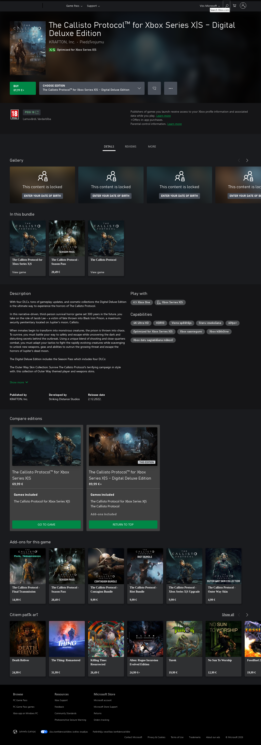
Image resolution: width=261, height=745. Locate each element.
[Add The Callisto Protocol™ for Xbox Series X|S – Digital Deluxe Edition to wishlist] (154, 88)
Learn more (163, 115)
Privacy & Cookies (156, 737)
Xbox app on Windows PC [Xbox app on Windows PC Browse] (25, 713)
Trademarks (195, 737)
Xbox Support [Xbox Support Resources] (61, 700)
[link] (28, 248)
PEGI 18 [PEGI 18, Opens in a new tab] (32, 112)
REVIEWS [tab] (130, 146)
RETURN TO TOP (123, 524)
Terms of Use (177, 737)
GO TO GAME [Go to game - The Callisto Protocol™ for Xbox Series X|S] (46, 524)
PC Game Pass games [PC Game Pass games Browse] (23, 706)
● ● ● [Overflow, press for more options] (171, 88)
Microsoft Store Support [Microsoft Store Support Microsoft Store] (105, 706)
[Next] (247, 160)
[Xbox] (54, 5)
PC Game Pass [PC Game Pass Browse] (20, 700)
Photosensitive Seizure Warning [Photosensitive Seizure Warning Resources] (70, 719)
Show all (228, 614)
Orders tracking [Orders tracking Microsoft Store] (101, 719)
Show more (19, 382)
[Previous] (239, 160)
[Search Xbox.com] (226, 5)
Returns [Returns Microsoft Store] (98, 713)
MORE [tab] (152, 146)
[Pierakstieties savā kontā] (243, 5)
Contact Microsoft (133, 737)
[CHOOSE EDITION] (92, 88)
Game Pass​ (72, 5)
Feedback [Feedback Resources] (59, 706)
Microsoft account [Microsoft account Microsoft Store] (103, 700)
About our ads (213, 737)
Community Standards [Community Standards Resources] (65, 713)
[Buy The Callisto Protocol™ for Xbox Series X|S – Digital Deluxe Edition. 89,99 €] (23, 88)
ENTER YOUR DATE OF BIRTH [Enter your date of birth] (42, 196)
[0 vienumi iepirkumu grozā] (234, 5)
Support (92, 5)
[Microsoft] (27, 5)
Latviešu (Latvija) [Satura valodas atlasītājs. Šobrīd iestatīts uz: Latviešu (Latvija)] (27, 731)
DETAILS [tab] (109, 146)
